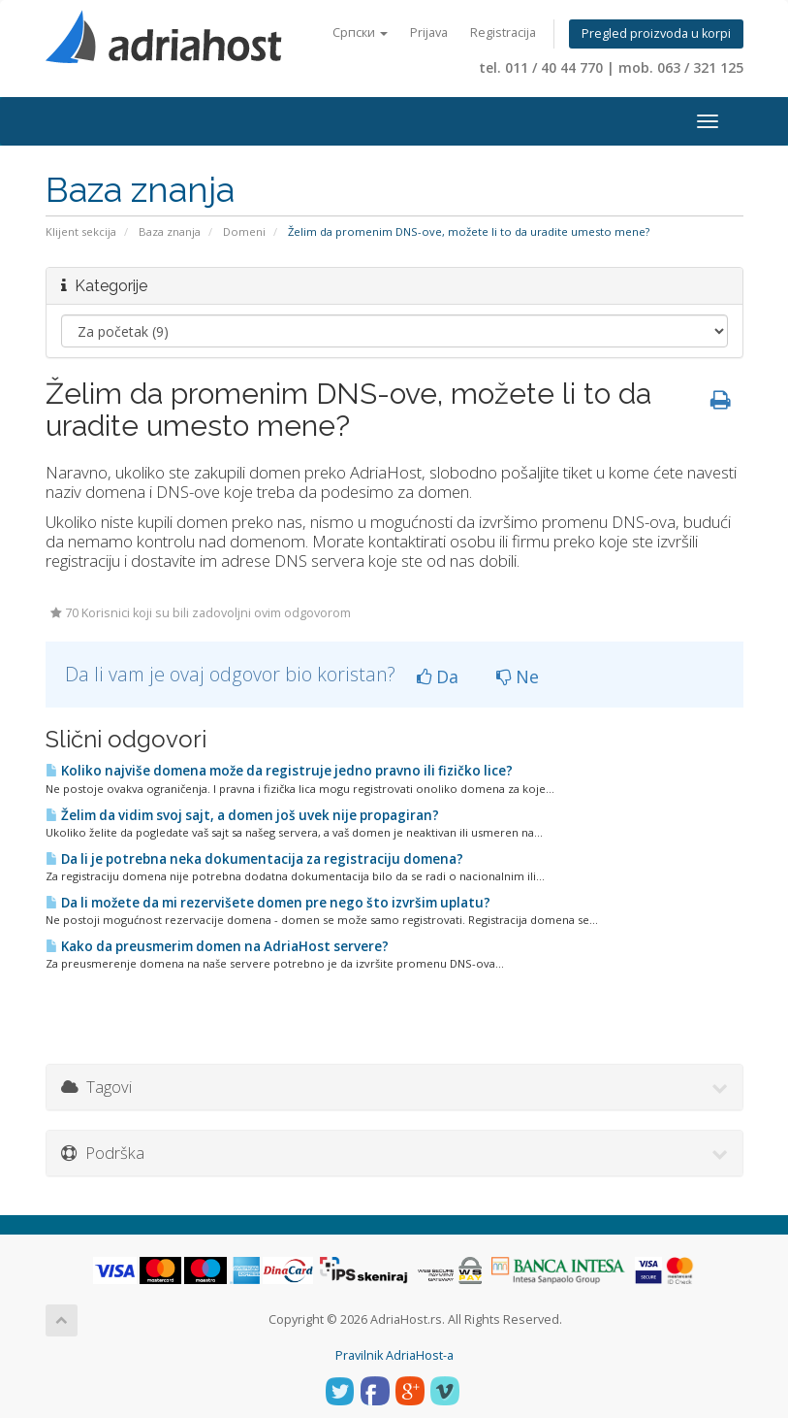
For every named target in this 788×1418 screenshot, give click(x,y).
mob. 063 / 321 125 (680, 67)
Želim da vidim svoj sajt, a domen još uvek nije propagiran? (242, 815)
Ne (517, 676)
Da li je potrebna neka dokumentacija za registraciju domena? (254, 859)
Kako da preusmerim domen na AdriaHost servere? (217, 946)
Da (437, 676)
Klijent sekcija (81, 231)
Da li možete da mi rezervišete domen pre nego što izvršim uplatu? (268, 902)
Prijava (429, 32)
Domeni (244, 231)
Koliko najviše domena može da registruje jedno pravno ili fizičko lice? (279, 770)
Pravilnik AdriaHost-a (394, 1355)
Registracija (503, 32)
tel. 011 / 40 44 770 (541, 67)
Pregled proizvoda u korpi (656, 33)
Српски (360, 32)
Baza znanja (170, 231)
